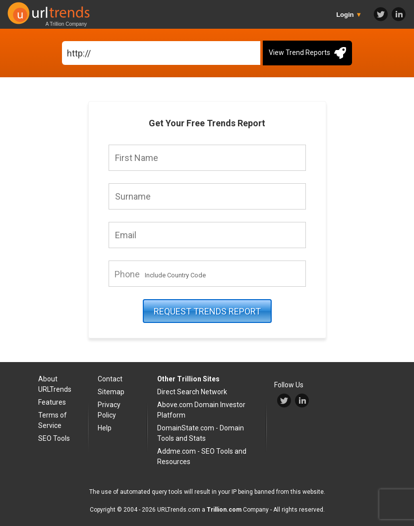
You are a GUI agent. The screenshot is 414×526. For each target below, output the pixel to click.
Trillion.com (224, 509)
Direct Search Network (192, 392)
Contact (110, 379)
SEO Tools (54, 438)
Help (105, 428)
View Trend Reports (307, 53)
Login (349, 14)
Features (52, 402)
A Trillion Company (66, 24)
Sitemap (111, 392)
